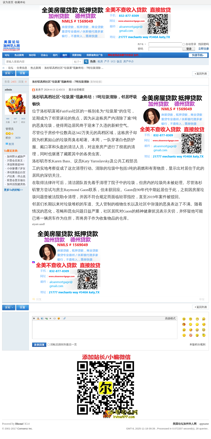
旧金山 (44, 55)
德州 (64, 55)
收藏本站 (20, 2)
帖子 (76, 61)
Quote (50, 318)
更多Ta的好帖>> (13, 189)
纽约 (55, 55)
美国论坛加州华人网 (3, 67)
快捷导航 (197, 55)
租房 (100, 61)
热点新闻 (19, 55)
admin (8, 89)
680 (7, 119)
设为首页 (8, 2)
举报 (201, 299)
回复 (39, 299)
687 (15, 119)
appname (204, 423)
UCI (113, 61)
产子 (106, 61)
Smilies (58, 318)
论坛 (7, 55)
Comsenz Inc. (25, 428)
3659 (23, 119)
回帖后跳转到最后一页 (62, 344)
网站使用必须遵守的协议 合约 (123, 55)
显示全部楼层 (76, 89)
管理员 (10, 128)
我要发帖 (76, 55)
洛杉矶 (32, 55)
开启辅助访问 (208, 2)
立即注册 (203, 48)
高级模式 (170, 318)
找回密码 (203, 44)
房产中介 (128, 61)
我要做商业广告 (95, 55)
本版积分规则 (197, 344)
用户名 (141, 44)
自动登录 (189, 44)
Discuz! (19, 423)
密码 (140, 48)
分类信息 (22, 67)
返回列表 (201, 73)
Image (42, 318)
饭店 (119, 61)
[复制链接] (96, 81)
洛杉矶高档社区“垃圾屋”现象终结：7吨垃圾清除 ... (73, 67)
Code (54, 318)
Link (46, 318)
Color (38, 318)
